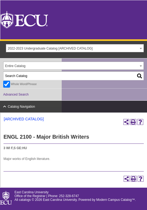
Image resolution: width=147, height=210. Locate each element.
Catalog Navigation (21, 106)
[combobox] (75, 48)
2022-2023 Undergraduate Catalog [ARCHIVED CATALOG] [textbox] (50, 48)
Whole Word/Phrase (23, 84)
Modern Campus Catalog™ (115, 200)
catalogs (25, 200)
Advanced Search (16, 94)
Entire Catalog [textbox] (15, 66)
